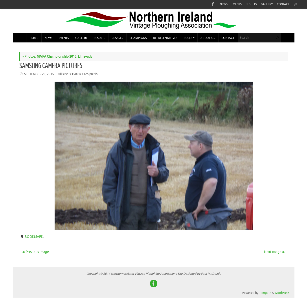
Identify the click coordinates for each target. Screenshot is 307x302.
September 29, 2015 (39, 74)
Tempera (265, 293)
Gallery (267, 4)
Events (237, 4)
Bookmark (34, 237)
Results (251, 4)
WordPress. (282, 293)
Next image (274, 252)
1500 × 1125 (80, 74)
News (224, 4)
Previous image (35, 252)
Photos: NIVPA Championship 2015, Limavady (57, 57)
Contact (283, 4)
